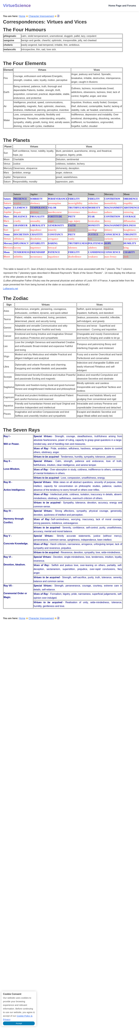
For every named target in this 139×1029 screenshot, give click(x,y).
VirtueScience (17, 5)
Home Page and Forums (122, 5)
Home (22, 16)
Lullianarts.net (10, 288)
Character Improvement (41, 16)
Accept (19, 1023)
